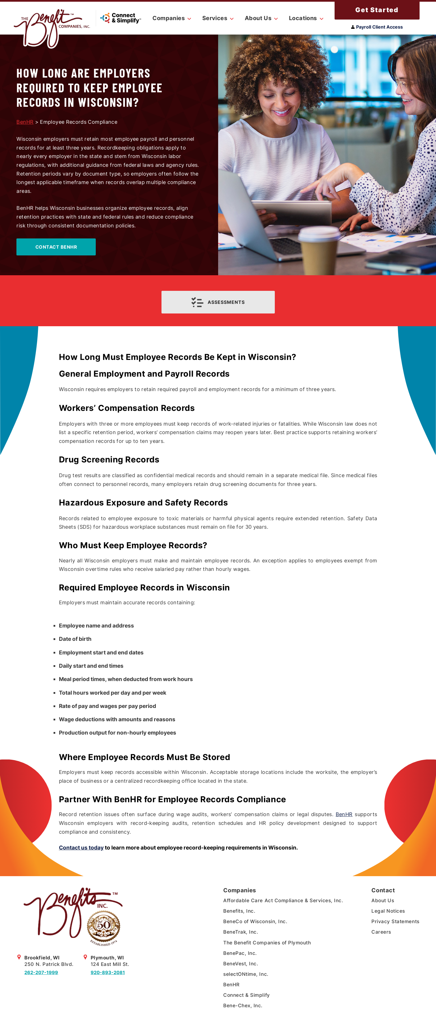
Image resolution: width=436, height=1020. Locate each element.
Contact (383, 890)
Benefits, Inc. (239, 911)
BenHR (24, 122)
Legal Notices (388, 911)
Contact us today (81, 847)
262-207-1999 (41, 972)
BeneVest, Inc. (240, 963)
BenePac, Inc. (240, 953)
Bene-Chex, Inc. (243, 1005)
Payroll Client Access (377, 27)
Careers (381, 932)
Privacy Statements (395, 921)
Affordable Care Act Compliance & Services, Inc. (283, 900)
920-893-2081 (108, 972)
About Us (382, 900)
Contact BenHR (56, 247)
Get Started (377, 10)
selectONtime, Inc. (245, 974)
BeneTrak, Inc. (240, 932)
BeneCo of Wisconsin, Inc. (255, 921)
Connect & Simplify (246, 995)
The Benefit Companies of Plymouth (267, 943)
